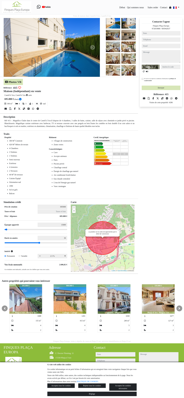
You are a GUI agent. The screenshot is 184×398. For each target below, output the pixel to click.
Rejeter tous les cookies (92, 386)
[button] (5, 308)
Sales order (153, 7)
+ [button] (74, 207)
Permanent (11, 256)
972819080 (156, 29)
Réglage (92, 394)
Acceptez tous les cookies (61, 386)
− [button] (74, 211)
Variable (24, 256)
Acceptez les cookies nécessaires (123, 387)
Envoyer (161, 88)
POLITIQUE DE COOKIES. (88, 381)
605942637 (166, 29)
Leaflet (113, 270)
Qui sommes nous (135, 7)
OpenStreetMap (122, 270)
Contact (163, 7)
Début (122, 7)
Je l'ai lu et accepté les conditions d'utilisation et (160, 79)
